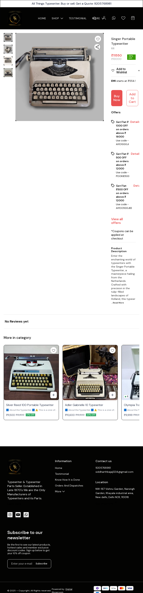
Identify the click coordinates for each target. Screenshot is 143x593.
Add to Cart (132, 98)
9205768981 (103, 467)
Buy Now (116, 98)
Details (135, 122)
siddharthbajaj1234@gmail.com (114, 471)
